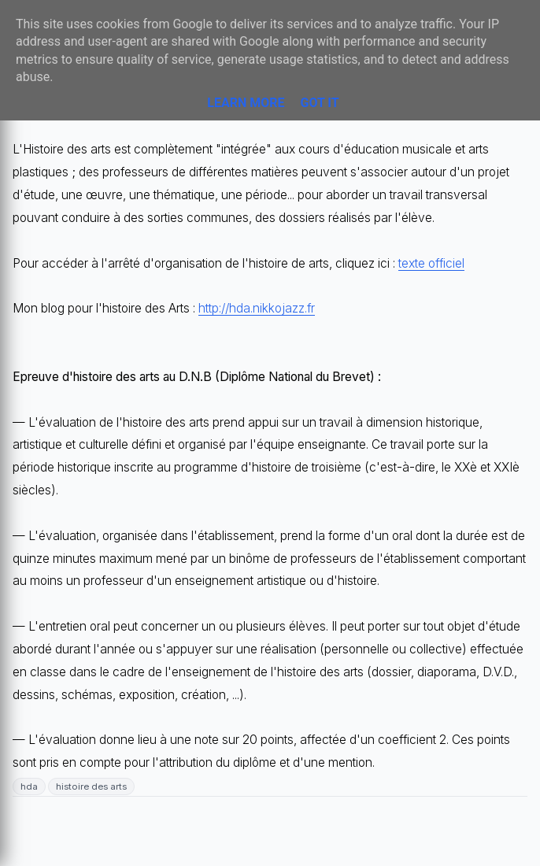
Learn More (245, 102)
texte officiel (431, 263)
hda (29, 786)
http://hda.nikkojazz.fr (256, 308)
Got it (319, 102)
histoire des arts (91, 786)
